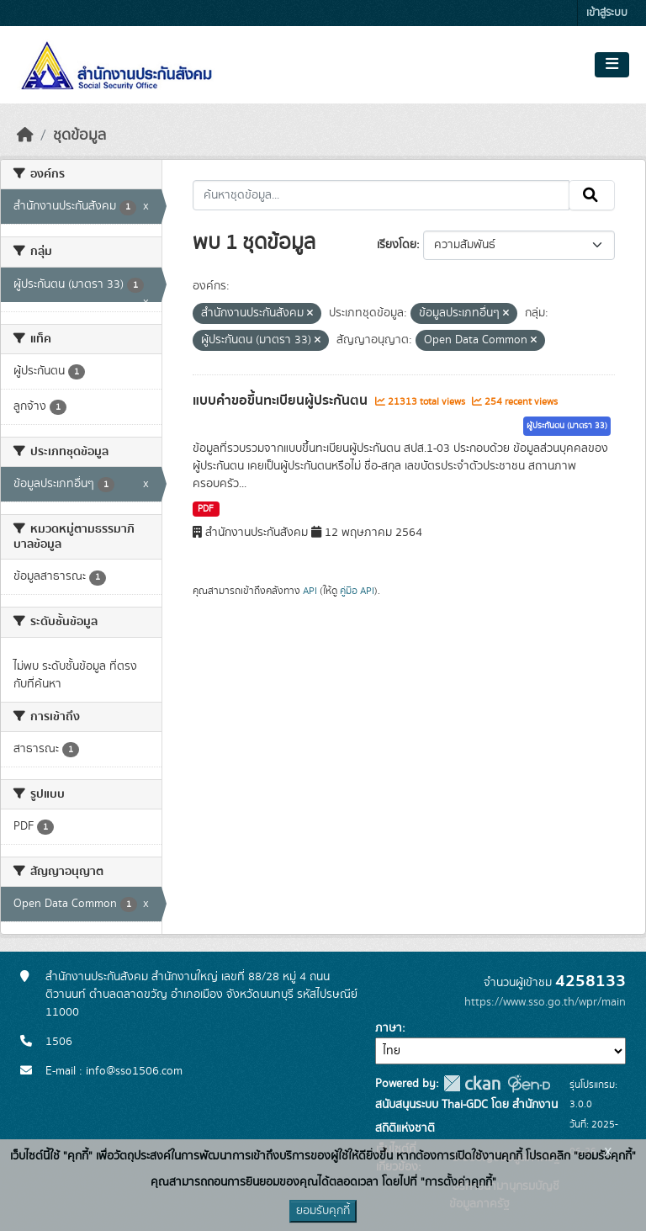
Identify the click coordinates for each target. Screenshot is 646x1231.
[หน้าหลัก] (25, 135)
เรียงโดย (396, 244)
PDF (206, 509)
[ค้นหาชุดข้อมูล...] (381, 195)
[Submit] (592, 195)
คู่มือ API (357, 590)
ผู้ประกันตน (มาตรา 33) (567, 426)
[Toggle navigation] (612, 64)
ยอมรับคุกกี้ (323, 1210)
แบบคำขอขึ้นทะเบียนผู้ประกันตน (282, 400)
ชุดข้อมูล (79, 135)
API (310, 590)
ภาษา (388, 1028)
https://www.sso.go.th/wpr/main (545, 1002)
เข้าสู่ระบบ (606, 13)
